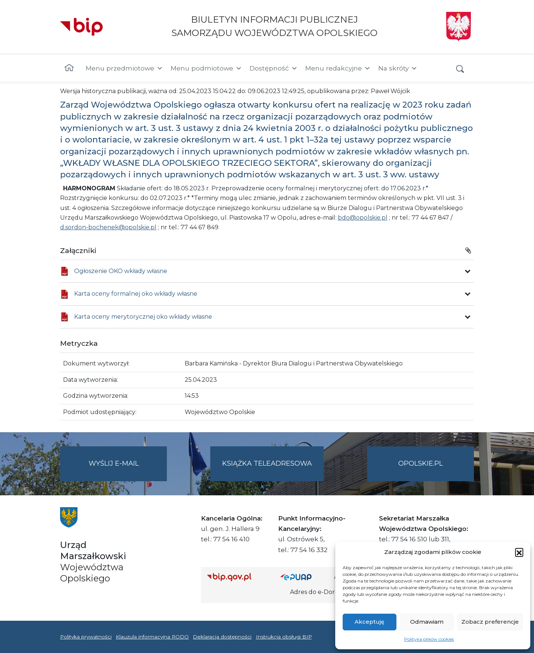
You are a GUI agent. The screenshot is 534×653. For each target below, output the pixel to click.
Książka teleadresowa (267, 463)
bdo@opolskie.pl (363, 217)
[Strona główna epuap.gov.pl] (304, 577)
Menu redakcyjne (338, 68)
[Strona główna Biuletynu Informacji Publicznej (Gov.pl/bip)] (237, 577)
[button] (519, 552)
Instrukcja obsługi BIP (284, 637)
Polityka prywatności (86, 637)
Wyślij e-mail (128, 469)
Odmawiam (427, 621)
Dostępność (274, 68)
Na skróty (398, 68)
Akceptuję (369, 621)
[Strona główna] (69, 68)
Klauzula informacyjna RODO (152, 637)
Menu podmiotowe (206, 68)
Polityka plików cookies (429, 639)
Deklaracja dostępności (222, 637)
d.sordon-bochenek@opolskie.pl (108, 227)
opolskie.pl (420, 463)
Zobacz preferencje (490, 621)
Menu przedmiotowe (124, 68)
